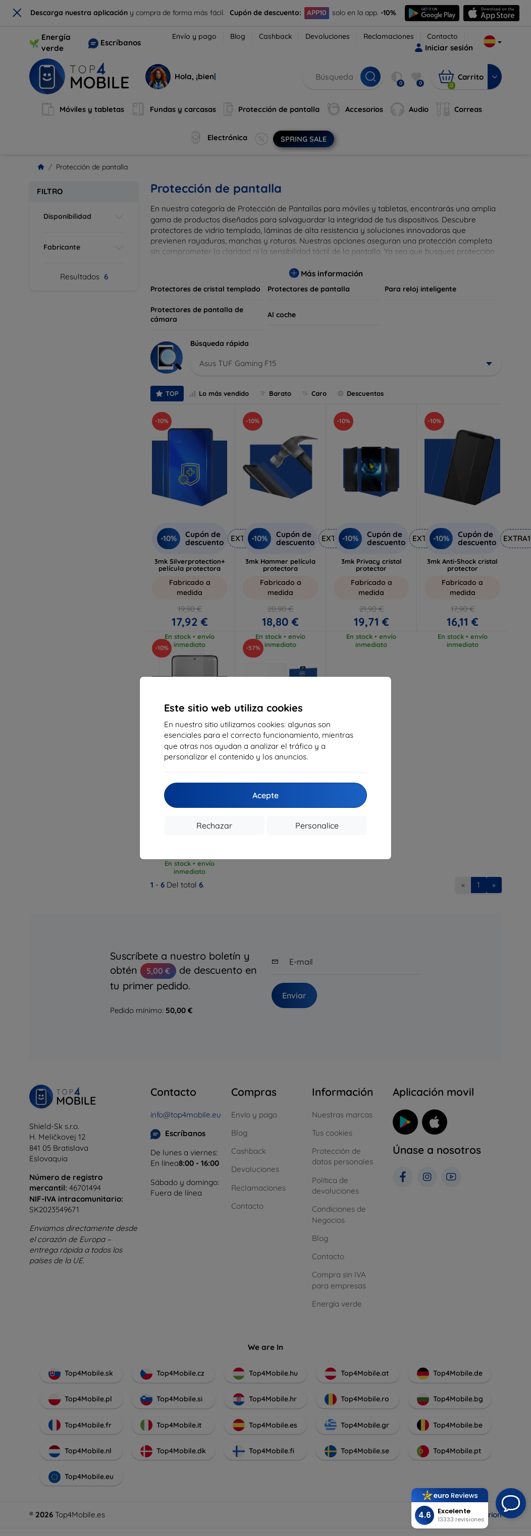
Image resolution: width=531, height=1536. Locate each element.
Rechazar (214, 825)
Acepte (265, 795)
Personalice (317, 825)
